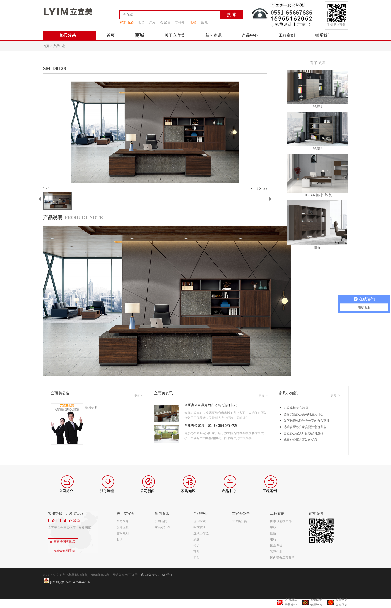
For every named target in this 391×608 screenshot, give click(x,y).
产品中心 (250, 35)
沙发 (152, 22)
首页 (111, 35)
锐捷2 (317, 148)
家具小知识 (162, 527)
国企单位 (276, 545)
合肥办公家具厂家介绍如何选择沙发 (210, 425)
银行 (273, 539)
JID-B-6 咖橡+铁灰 (317, 195)
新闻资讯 (213, 35)
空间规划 (123, 533)
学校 (273, 527)
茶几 (204, 22)
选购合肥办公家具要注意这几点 (305, 427)
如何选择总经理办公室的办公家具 (306, 420)
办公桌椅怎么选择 (296, 408)
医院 (273, 533)
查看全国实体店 (62, 541)
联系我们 (323, 35)
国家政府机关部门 (282, 521)
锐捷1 (317, 106)
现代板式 (199, 521)
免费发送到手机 (62, 551)
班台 (141, 22)
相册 (120, 539)
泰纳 (317, 248)
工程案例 (287, 35)
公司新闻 (161, 521)
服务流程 (123, 527)
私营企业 (276, 551)
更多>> (139, 395)
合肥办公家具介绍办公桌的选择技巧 (210, 405)
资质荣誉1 (92, 408)
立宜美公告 (239, 521)
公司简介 (123, 521)
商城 (139, 35)
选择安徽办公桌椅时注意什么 (303, 414)
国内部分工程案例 (282, 557)
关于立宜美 (175, 35)
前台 (196, 557)
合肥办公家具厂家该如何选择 (303, 433)
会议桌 (165, 22)
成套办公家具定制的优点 (300, 440)
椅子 (196, 545)
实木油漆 (126, 22)
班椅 (193, 22)
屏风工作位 (201, 533)
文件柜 (180, 22)
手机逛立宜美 (336, 24)
